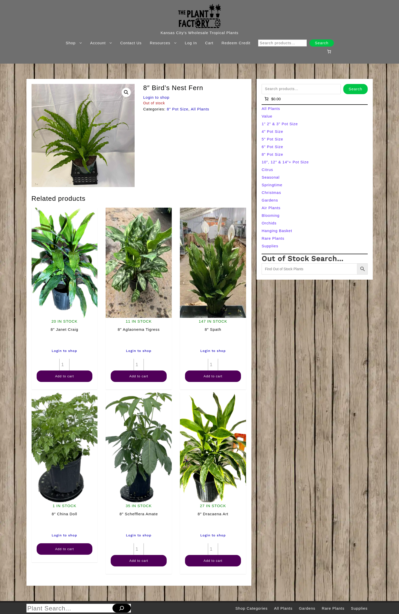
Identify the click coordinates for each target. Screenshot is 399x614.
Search (322, 43)
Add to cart (64, 376)
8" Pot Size (178, 109)
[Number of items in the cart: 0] (329, 51)
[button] (126, 92)
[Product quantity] (64, 364)
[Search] (121, 608)
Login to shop (156, 97)
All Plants (200, 109)
